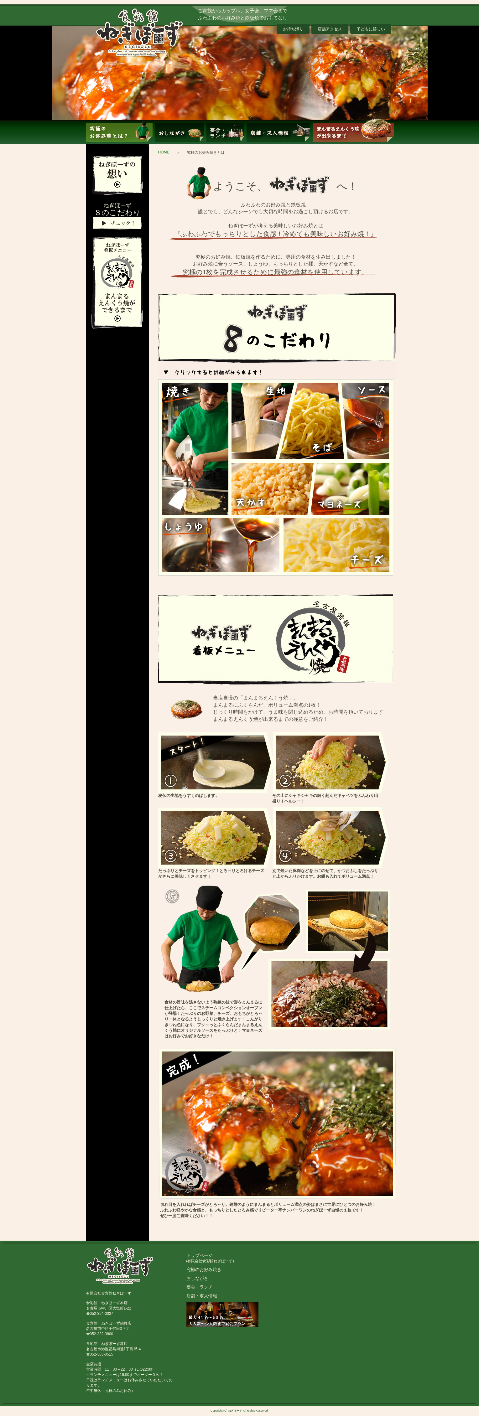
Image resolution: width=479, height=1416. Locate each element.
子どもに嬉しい (371, 29)
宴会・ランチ (199, 1287)
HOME (163, 152)
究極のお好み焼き (203, 1269)
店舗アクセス (330, 29)
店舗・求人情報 (201, 1296)
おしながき (197, 1278)
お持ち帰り (293, 29)
